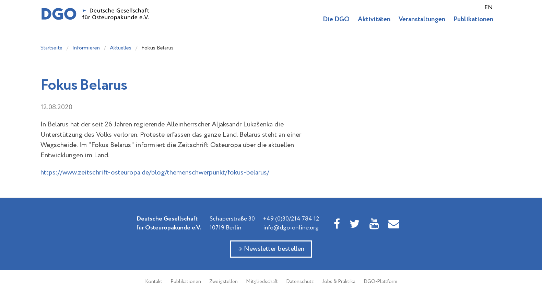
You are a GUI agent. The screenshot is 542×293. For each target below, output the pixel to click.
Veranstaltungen (422, 19)
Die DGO (336, 19)
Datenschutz (300, 281)
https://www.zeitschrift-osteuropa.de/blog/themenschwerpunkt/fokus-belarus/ (154, 173)
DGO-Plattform (380, 281)
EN (488, 7)
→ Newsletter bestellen (271, 249)
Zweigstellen (223, 281)
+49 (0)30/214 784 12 (291, 218)
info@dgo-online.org (291, 227)
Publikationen (473, 19)
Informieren (86, 48)
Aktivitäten (374, 19)
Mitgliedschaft (262, 281)
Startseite (51, 48)
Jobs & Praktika (338, 281)
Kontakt (153, 281)
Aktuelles (120, 48)
